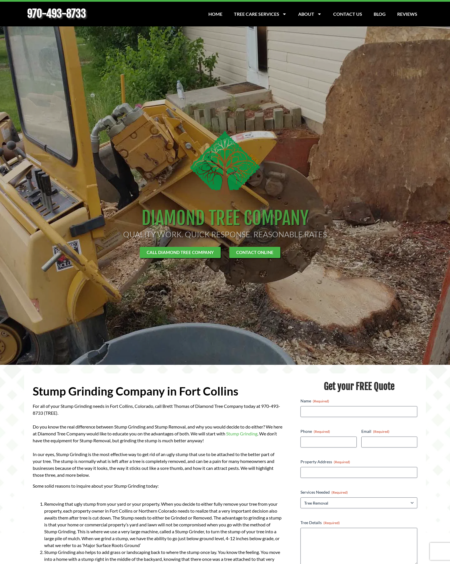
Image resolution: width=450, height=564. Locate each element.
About (310, 14)
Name (314, 401)
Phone (315, 431)
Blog (380, 14)
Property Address (325, 461)
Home (215, 14)
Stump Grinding (241, 433)
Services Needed (324, 492)
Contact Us (347, 14)
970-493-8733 (56, 13)
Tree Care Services (260, 14)
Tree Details (320, 522)
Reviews (407, 14)
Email (375, 431)
